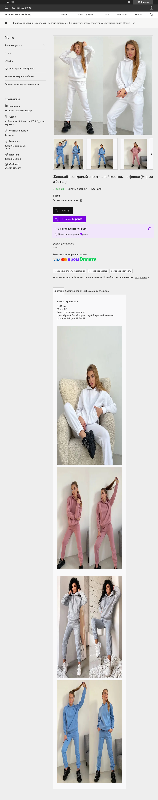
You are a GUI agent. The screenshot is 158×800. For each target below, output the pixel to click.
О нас (106, 14)
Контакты (122, 14)
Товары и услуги (84, 14)
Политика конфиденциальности (22, 84)
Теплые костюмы (57, 23)
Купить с (72, 219)
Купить (66, 210)
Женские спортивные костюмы (29, 23)
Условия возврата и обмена (19, 76)
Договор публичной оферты (20, 68)
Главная (63, 14)
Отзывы (9, 61)
